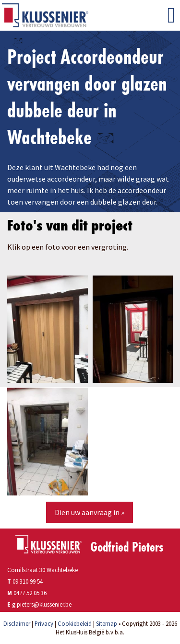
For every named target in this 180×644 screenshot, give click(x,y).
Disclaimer (16, 623)
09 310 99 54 (25, 581)
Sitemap (106, 623)
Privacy (44, 623)
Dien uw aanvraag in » (89, 512)
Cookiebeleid (75, 623)
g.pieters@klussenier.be (42, 604)
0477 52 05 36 (30, 593)
